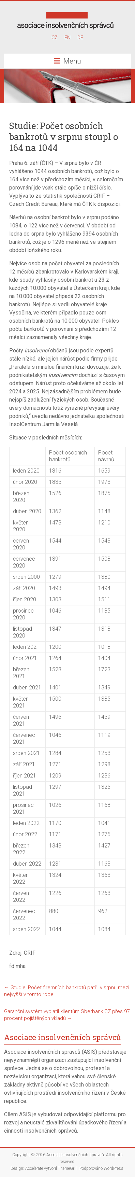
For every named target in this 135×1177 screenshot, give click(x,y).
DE (80, 37)
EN (67, 37)
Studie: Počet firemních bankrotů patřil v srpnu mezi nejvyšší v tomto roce (66, 990)
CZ (54, 37)
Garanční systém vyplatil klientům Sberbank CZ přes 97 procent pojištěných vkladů (67, 1014)
